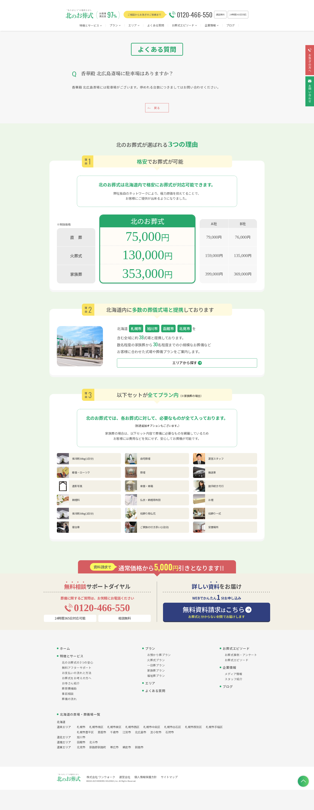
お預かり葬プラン (159, 655)
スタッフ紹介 (234, 679)
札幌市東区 (114, 727)
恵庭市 (102, 732)
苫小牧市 (155, 732)
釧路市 (139, 747)
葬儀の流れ (69, 699)
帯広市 (114, 747)
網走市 (127, 747)
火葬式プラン (156, 660)
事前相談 (68, 694)
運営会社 (124, 777)
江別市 (127, 732)
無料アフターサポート (77, 668)
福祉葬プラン (156, 676)
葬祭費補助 (69, 688)
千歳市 (114, 732)
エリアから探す (187, 362)
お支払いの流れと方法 (77, 673)
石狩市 (169, 732)
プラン (115, 25)
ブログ (230, 25)
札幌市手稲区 (214, 727)
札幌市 (81, 727)
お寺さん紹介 (71, 683)
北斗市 (93, 742)
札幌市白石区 (172, 727)
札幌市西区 (132, 727)
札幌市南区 (96, 727)
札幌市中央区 (151, 727)
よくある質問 (155, 25)
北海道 (61, 722)
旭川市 (81, 737)
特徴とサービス (91, 25)
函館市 (81, 742)
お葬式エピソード (184, 25)
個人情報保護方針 (145, 777)
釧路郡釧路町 (97, 747)
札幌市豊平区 (85, 732)
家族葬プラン (156, 670)
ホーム (65, 648)
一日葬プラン (156, 665)
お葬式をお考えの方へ (77, 678)
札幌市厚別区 (193, 727)
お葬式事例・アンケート (241, 655)
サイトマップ (169, 777)
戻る (157, 108)
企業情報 (211, 25)
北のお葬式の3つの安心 (77, 662)
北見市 (81, 747)
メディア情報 (233, 674)
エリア (150, 683)
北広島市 (140, 732)
